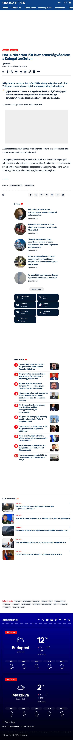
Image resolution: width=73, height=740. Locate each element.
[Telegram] (48, 312)
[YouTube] (47, 620)
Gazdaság (7, 604)
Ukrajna (18, 527)
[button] (54, 2)
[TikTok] (56, 620)
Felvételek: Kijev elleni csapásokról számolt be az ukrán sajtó (42, 530)
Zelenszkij (36, 604)
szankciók (16, 604)
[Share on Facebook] (8, 72)
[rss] (25, 319)
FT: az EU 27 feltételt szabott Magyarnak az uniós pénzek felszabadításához (31, 366)
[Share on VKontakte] (16, 72)
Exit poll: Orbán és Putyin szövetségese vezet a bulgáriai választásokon (42, 212)
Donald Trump (46, 604)
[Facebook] (25, 297)
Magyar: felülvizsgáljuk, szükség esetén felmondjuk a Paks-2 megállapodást (33, 419)
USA (50, 601)
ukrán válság (29, 185)
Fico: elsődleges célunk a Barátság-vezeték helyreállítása (41, 542)
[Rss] (69, 620)
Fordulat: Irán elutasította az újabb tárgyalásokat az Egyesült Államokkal (42, 227)
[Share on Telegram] (21, 72)
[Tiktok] (48, 304)
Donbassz (63, 604)
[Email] (25, 72)
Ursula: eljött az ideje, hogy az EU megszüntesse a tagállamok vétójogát (33, 428)
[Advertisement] (36, 29)
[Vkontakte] (25, 312)
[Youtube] (25, 304)
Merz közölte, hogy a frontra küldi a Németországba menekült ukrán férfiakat (33, 438)
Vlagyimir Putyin (60, 601)
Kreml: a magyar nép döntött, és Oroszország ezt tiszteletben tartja (33, 457)
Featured (36, 601)
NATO (56, 604)
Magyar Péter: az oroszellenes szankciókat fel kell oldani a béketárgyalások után (32, 376)
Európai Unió (26, 604)
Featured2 (14, 50)
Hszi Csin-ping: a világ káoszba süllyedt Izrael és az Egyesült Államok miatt (32, 447)
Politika (6, 50)
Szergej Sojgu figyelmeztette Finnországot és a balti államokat (43, 518)
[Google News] (52, 620)
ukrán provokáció (16, 185)
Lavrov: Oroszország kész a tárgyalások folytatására (39, 554)
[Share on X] (12, 72)
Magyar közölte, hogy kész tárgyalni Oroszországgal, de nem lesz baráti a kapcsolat (31, 385)
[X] (48, 297)
